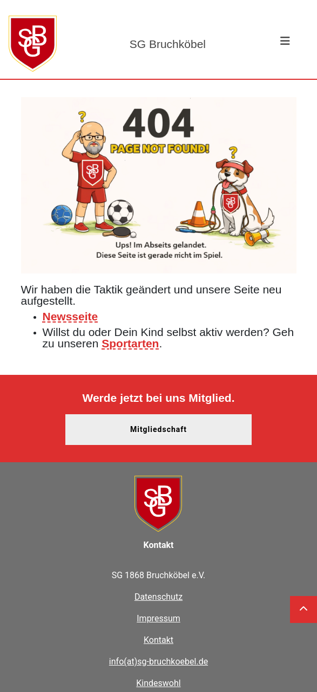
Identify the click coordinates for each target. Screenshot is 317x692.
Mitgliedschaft (158, 429)
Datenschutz (158, 597)
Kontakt (158, 640)
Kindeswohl (158, 683)
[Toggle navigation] (285, 43)
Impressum (158, 618)
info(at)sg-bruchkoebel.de (158, 661)
